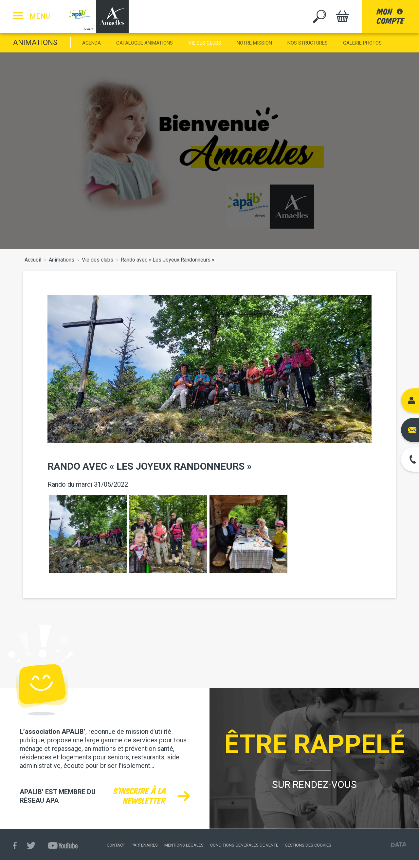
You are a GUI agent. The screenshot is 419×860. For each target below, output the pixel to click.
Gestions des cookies (308, 845)
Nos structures (307, 43)
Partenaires (145, 845)
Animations (35, 42)
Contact (116, 845)
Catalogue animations (144, 43)
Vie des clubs (204, 43)
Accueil (33, 260)
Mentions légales (184, 845)
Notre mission (254, 43)
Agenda (91, 43)
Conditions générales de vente (244, 845)
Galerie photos (362, 43)
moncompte (390, 16)
